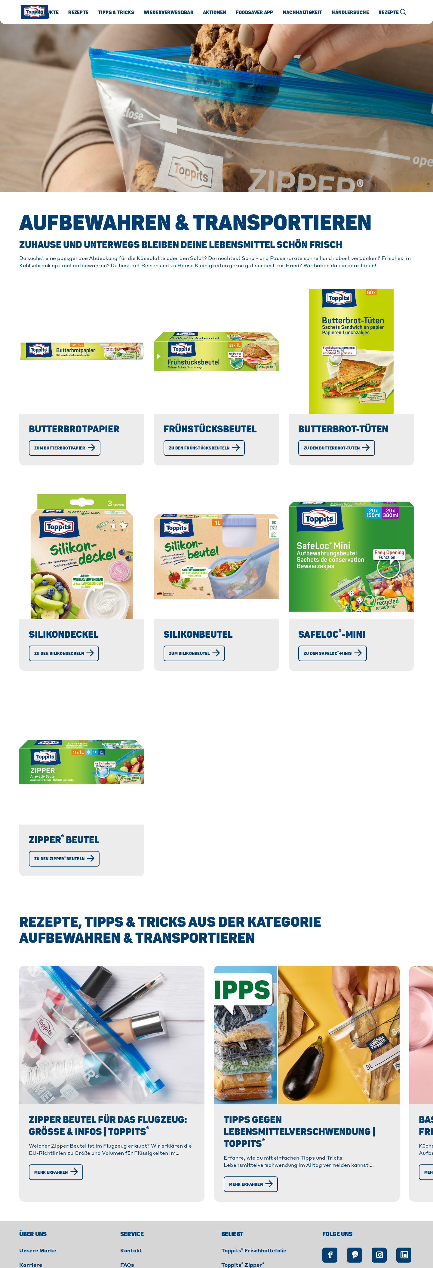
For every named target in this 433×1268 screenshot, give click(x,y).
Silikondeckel (64, 635)
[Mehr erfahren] (56, 1140)
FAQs (127, 1225)
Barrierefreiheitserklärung (265, 1260)
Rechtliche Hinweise (198, 1260)
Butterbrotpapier (74, 429)
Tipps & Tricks (116, 13)
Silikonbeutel (198, 635)
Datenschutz (146, 1260)
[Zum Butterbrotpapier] (64, 448)
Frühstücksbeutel (210, 429)
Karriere (30, 1225)
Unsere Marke (37, 1211)
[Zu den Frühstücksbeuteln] (204, 448)
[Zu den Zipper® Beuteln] (64, 859)
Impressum (103, 1260)
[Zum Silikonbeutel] (194, 653)
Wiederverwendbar (168, 13)
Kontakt (131, 1211)
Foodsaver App (254, 13)
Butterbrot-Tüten (343, 429)
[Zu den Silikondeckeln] (64, 653)
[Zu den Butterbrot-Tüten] (336, 448)
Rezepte (78, 13)
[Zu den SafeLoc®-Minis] (332, 653)
